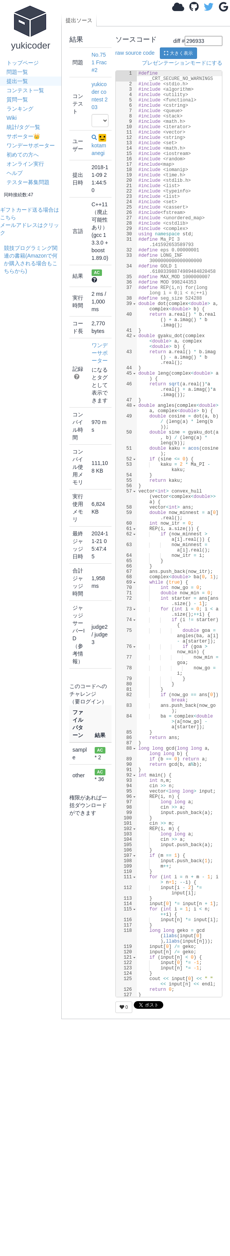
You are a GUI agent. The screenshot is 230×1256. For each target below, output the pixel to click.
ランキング (20, 109)
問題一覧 (17, 72)
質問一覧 (17, 99)
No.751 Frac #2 (99, 62)
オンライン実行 (25, 164)
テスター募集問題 (28, 182)
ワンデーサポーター (31, 145)
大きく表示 (178, 53)
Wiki (11, 118)
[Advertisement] (32, 299)
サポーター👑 (23, 136)
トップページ (23, 63)
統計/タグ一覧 (23, 127)
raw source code (135, 53)
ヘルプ (15, 173)
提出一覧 (17, 81)
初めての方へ (23, 155)
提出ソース (79, 20)
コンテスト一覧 (25, 90)
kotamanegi (99, 145)
